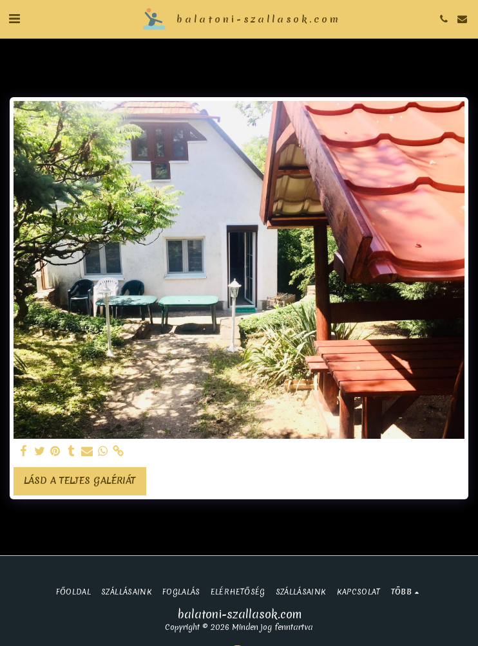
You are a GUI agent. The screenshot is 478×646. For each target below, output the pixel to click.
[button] (14, 18)
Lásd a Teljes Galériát (79, 480)
